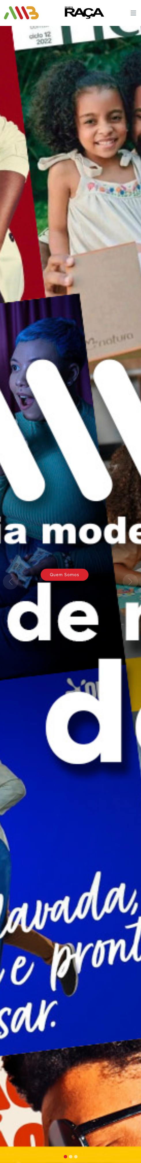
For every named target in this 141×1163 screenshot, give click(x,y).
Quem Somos (64, 574)
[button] (10, 581)
